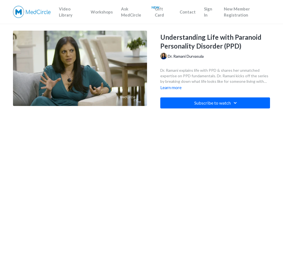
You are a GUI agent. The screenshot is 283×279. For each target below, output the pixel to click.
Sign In (208, 12)
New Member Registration (237, 12)
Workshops (102, 11)
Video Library (65, 12)
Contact (188, 11)
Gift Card (159, 12)
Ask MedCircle (131, 12)
